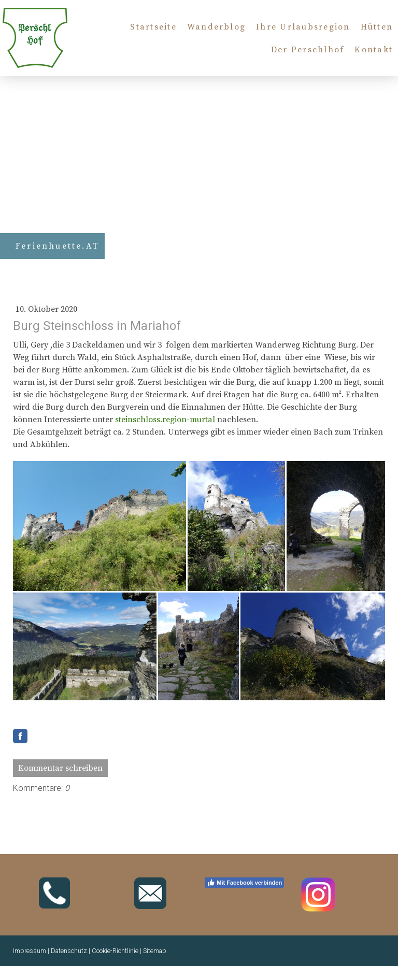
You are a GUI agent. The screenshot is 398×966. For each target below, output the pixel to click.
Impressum (29, 951)
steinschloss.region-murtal (165, 419)
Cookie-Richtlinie (115, 951)
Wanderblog (216, 27)
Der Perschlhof (307, 50)
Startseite (153, 27)
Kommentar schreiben (60, 768)
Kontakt (373, 50)
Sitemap (154, 951)
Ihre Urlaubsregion (303, 27)
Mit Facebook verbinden (244, 882)
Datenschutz (69, 951)
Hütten (377, 27)
